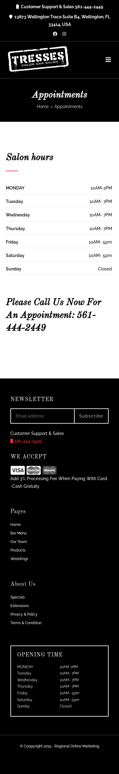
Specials (17, 597)
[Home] (43, 106)
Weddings (19, 559)
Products (18, 550)
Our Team (18, 542)
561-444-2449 (26, 441)
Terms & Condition (26, 623)
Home (15, 525)
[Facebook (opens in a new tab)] (55, 33)
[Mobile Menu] (106, 59)
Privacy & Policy (24, 614)
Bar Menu (18, 533)
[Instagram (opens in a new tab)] (64, 33)
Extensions (19, 606)
